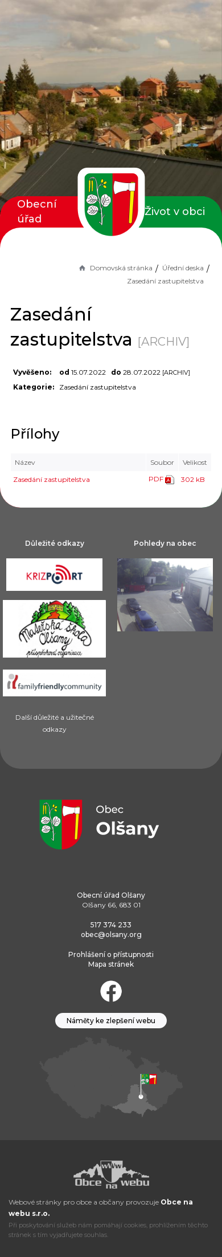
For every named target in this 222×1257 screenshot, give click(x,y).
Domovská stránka (115, 267)
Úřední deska (183, 267)
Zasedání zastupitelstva (51, 479)
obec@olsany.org (111, 934)
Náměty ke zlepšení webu (111, 1020)
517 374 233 (111, 925)
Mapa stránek (111, 964)
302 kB (193, 479)
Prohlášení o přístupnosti (111, 954)
